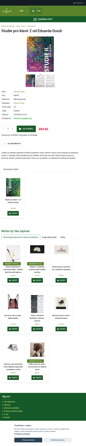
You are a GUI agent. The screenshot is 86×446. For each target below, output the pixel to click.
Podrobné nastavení (22, 434)
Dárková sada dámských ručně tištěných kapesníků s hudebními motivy (13, 367)
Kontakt (7, 417)
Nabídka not (43, 19)
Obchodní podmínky (11, 408)
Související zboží (10, 169)
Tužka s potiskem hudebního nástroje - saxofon (37, 318)
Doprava (7, 405)
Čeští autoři (31, 26)
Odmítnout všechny (57, 440)
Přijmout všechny (28, 440)
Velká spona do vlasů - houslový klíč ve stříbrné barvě (37, 367)
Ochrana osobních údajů (13, 411)
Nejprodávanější (49, 237)
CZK (23, 11)
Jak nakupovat (9, 402)
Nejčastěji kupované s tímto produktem (20, 237)
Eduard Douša (19, 92)
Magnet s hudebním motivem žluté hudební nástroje (37, 269)
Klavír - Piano (21, 26)
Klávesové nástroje (8, 26)
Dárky (62, 237)
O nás (6, 414)
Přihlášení (78, 3)
